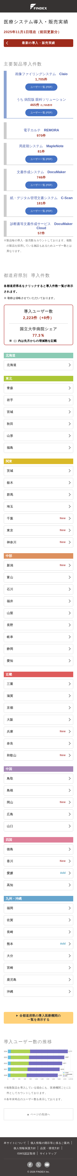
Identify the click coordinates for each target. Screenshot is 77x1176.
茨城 (10, 470)
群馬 (10, 494)
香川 (10, 861)
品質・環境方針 (50, 1148)
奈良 (10, 743)
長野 (10, 625)
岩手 (10, 400)
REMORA (41, 130)
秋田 (10, 423)
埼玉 (10, 506)
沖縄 (10, 991)
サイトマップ (48, 1153)
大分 (10, 955)
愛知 (10, 660)
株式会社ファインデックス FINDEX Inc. (38, 6)
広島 (10, 814)
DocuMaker (41, 172)
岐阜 (10, 637)
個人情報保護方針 (25, 1148)
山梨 (10, 613)
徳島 (10, 849)
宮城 (10, 412)
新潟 (10, 565)
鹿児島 (11, 979)
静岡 (10, 648)
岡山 (10, 802)
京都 (10, 707)
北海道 (11, 365)
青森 (10, 388)
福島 (10, 447)
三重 (10, 683)
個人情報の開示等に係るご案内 (50, 1142)
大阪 (10, 719)
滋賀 (10, 695)
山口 (10, 826)
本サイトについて (15, 1142)
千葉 (10, 518)
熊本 (10, 943)
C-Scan (41, 198)
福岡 (10, 908)
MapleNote (41, 146)
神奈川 (11, 542)
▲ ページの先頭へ (38, 1114)
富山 (10, 577)
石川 (10, 589)
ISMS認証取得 (26, 1153)
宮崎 (10, 967)
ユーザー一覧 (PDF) (41, 87)
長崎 (10, 932)
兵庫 (10, 731)
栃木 (10, 482)
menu (5, 6)
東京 (10, 530)
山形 (10, 435)
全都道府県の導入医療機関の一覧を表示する (40, 1017)
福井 (10, 601)
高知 (10, 885)
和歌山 (11, 755)
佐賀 (10, 920)
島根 (10, 790)
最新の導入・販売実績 (38, 42)
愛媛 (10, 873)
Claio (41, 74)
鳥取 (10, 778)
